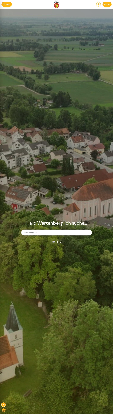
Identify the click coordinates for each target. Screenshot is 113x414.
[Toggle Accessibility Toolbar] (3, 405)
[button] (6, 4)
